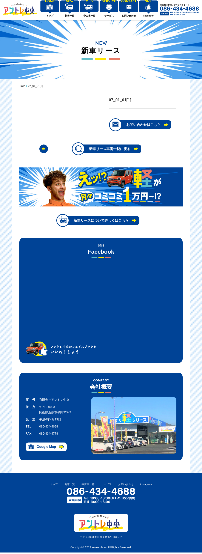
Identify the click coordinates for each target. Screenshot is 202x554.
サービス (108, 16)
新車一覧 (69, 16)
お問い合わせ (128, 16)
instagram (146, 485)
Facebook (147, 16)
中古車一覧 (89, 16)
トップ (49, 16)
